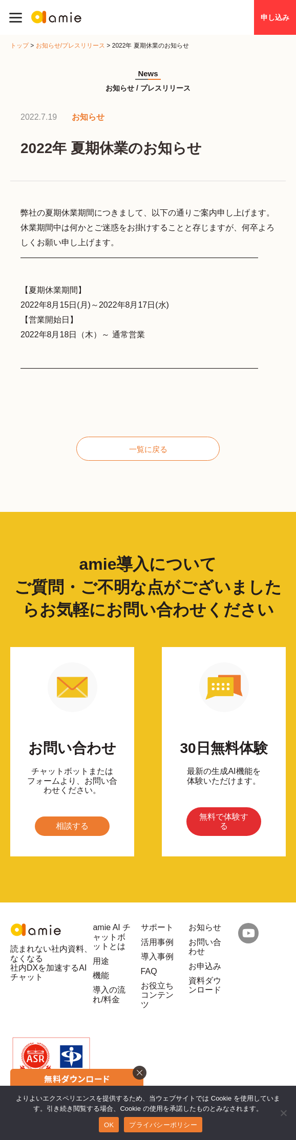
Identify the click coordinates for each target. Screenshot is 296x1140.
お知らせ (204, 927)
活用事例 (157, 942)
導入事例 (157, 956)
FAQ (149, 971)
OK (109, 1125)
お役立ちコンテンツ (157, 995)
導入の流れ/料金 (109, 994)
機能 (101, 975)
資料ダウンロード (204, 985)
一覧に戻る (148, 449)
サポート (157, 927)
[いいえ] (283, 1113)
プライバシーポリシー (163, 1125)
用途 (101, 961)
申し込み (275, 17)
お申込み (204, 966)
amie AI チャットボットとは (112, 937)
